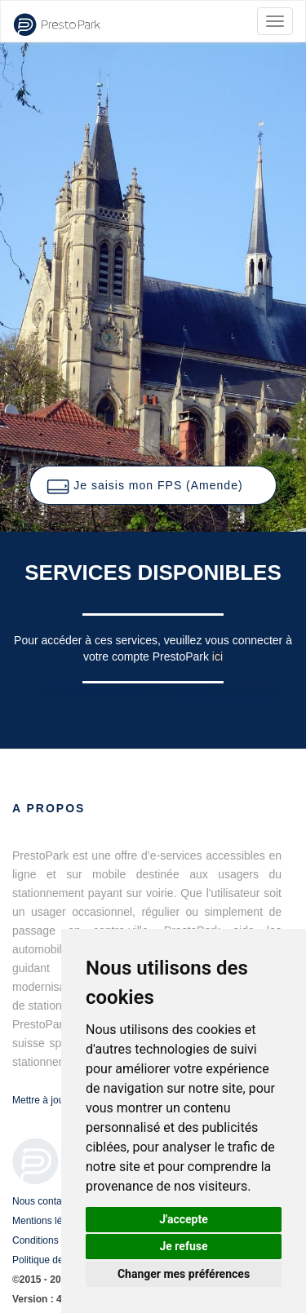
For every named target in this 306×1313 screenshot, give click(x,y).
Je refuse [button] (183, 1246)
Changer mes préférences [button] (184, 1273)
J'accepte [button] (183, 1219)
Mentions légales (49, 1221)
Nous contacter (45, 1201)
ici (217, 656)
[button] (152, 485)
